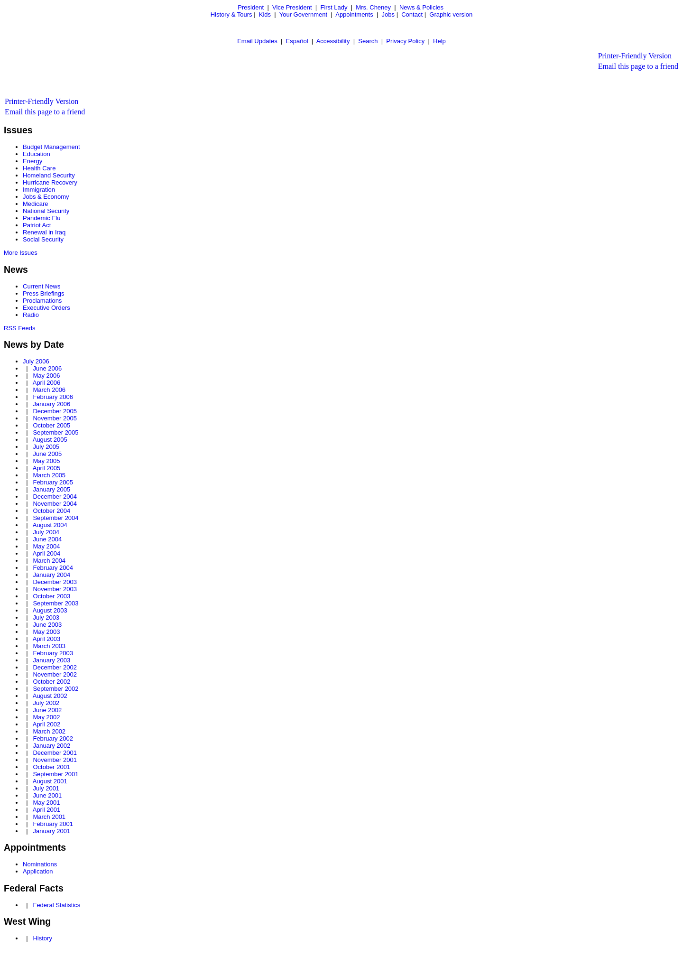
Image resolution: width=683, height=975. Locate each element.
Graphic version (450, 14)
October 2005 (51, 425)
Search (368, 41)
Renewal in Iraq (44, 232)
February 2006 (53, 396)
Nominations (40, 864)
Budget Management (51, 146)
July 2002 (46, 702)
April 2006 (47, 382)
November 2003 (55, 589)
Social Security (43, 239)
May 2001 (46, 802)
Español (297, 41)
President (251, 7)
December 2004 (55, 496)
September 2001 (55, 774)
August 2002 (50, 695)
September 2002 (55, 688)
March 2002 (49, 731)
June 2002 (47, 710)
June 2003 (47, 624)
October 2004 (51, 510)
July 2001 (46, 788)
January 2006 (51, 404)
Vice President (292, 7)
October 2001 (51, 767)
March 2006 (49, 389)
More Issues (20, 252)
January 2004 (51, 574)
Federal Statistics (56, 905)
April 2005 (47, 468)
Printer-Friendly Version (635, 56)
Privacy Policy (405, 41)
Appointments (354, 14)
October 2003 (51, 596)
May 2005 (46, 460)
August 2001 (50, 781)
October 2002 (51, 681)
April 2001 (47, 809)
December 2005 (55, 411)
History (42, 938)
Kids (265, 14)
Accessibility (333, 41)
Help (439, 41)
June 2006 (47, 368)
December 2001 (55, 752)
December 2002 (55, 667)
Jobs (388, 14)
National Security (46, 210)
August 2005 (50, 439)
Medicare (35, 203)
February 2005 (53, 482)
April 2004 (47, 553)
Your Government (303, 14)
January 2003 (51, 660)
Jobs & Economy (46, 196)
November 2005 (55, 418)
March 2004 (49, 560)
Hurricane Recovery (50, 182)
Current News (41, 286)
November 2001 (55, 759)
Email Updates (257, 41)
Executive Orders (46, 307)
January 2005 (51, 489)
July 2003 (46, 617)
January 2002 (51, 745)
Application (38, 871)
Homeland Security (49, 175)
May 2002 (46, 717)
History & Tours (231, 14)
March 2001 (49, 816)
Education (36, 154)
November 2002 (55, 674)
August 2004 (50, 525)
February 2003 (53, 653)
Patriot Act (37, 225)
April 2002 (47, 724)
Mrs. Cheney (373, 7)
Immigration (39, 189)
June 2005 (47, 453)
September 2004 (55, 517)
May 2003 (46, 631)
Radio (31, 314)
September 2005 (55, 432)
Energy (32, 161)
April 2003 (47, 638)
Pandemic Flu (41, 218)
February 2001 (53, 823)
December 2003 (55, 581)
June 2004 (47, 539)
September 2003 (55, 603)
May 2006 (46, 375)
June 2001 (47, 795)
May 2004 (46, 546)
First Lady (333, 7)
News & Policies (421, 7)
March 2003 (49, 646)
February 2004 (53, 567)
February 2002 (53, 738)
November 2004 (55, 503)
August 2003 (50, 610)
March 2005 (49, 475)
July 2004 (46, 532)
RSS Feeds (19, 328)
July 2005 (46, 446)
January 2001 (51, 831)
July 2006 (36, 361)
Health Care (39, 168)
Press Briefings (43, 293)
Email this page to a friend (638, 66)
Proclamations (42, 300)
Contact (412, 14)
